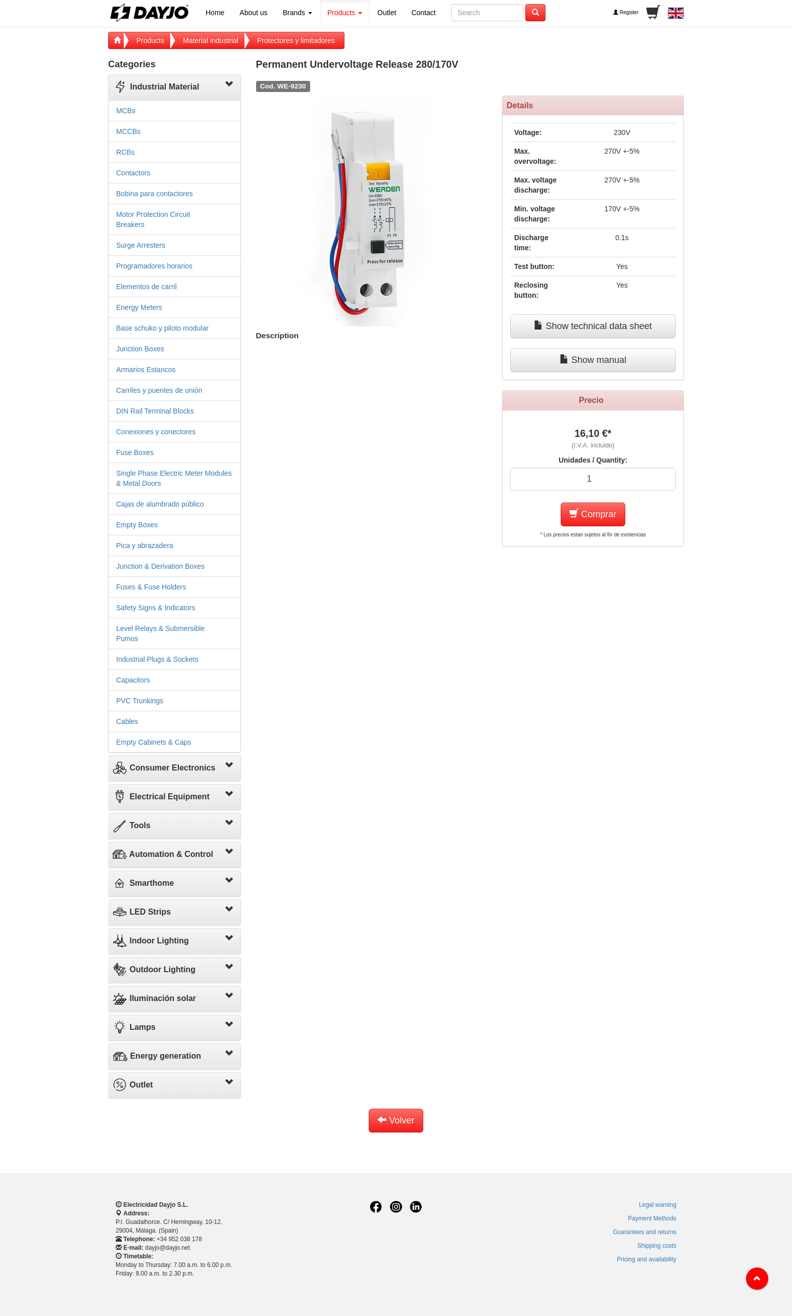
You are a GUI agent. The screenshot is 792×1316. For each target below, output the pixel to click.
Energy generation (157, 1056)
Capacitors (133, 680)
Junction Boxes (140, 349)
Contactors (133, 173)
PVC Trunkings (139, 701)
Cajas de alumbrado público (160, 504)
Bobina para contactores (154, 194)
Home (215, 13)
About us (253, 13)
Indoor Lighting (150, 940)
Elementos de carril (146, 287)
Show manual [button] (593, 359)
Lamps (134, 1027)
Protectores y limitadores (296, 40)
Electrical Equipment (161, 796)
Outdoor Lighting (153, 969)
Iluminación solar (154, 998)
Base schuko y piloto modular (162, 328)
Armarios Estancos (145, 370)
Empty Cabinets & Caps (153, 742)
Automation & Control (162, 854)
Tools (131, 825)
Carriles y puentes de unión (159, 390)
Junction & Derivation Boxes (160, 566)
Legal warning (657, 1204)
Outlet (386, 13)
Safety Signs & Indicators (155, 608)
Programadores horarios (154, 266)
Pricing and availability (646, 1259)
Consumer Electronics (163, 767)
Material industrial (210, 40)
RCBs (125, 152)
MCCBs (128, 131)
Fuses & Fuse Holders (151, 587)
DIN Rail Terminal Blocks (155, 411)
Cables (127, 721)
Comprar (592, 514)
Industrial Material (156, 86)
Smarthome (143, 883)
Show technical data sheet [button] (593, 326)
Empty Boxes (137, 525)
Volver (395, 1120)
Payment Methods (652, 1218)
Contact (423, 13)
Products (344, 13)
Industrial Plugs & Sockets (157, 659)
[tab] (174, 87)
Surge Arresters (140, 245)
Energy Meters (139, 307)
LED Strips (141, 911)
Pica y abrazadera (144, 545)
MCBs (125, 111)
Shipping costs (656, 1245)
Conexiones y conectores (155, 432)
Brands (297, 13)
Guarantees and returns (644, 1232)
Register (625, 12)
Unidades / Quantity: (593, 460)
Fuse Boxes (135, 452)
